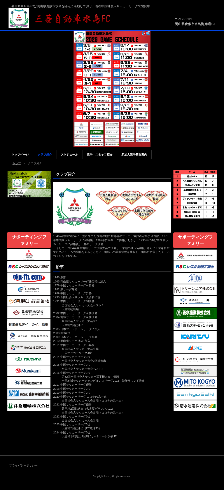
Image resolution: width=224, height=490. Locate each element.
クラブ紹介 (45, 154)
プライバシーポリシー (23, 465)
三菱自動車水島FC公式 (61, 18)
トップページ (20, 154)
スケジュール (69, 154)
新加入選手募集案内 (134, 154)
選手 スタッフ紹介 (99, 154)
